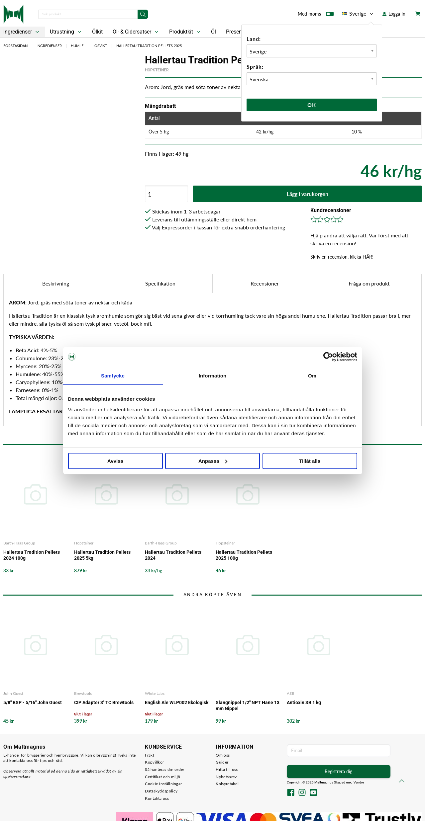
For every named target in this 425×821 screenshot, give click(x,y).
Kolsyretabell (228, 783)
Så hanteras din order (164, 769)
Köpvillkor (154, 762)
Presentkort (239, 32)
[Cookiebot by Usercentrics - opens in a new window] (328, 357)
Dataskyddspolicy (161, 790)
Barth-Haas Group (19, 542)
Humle (77, 45)
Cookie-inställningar (163, 783)
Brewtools (83, 693)
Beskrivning (55, 283)
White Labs (154, 693)
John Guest (13, 693)
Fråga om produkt (369, 283)
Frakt (149, 755)
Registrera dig (338, 771)
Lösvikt (99, 45)
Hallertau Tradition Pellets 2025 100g (244, 555)
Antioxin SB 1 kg (304, 702)
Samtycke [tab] (113, 375)
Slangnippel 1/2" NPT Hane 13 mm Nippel (247, 705)
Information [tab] (213, 375)
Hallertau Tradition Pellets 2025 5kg (102, 555)
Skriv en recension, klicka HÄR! (341, 257)
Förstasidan (15, 45)
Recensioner (265, 283)
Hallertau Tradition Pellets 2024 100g (31, 555)
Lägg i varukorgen (307, 194)
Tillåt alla (309, 461)
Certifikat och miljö (162, 776)
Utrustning (66, 32)
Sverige (358, 13)
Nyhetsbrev (226, 776)
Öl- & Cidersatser (136, 32)
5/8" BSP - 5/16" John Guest (32, 702)
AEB (290, 693)
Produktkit (185, 32)
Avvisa (115, 461)
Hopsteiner (157, 70)
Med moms (316, 15)
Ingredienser (49, 45)
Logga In (393, 14)
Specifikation (160, 283)
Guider (222, 762)
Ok (311, 105)
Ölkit (97, 32)
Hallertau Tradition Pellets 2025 (149, 45)
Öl (213, 32)
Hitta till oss (227, 769)
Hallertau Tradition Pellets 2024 (173, 555)
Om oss (223, 755)
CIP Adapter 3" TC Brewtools (104, 702)
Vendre (359, 782)
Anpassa (212, 461)
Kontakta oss (157, 798)
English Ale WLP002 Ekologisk (176, 702)
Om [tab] (312, 375)
